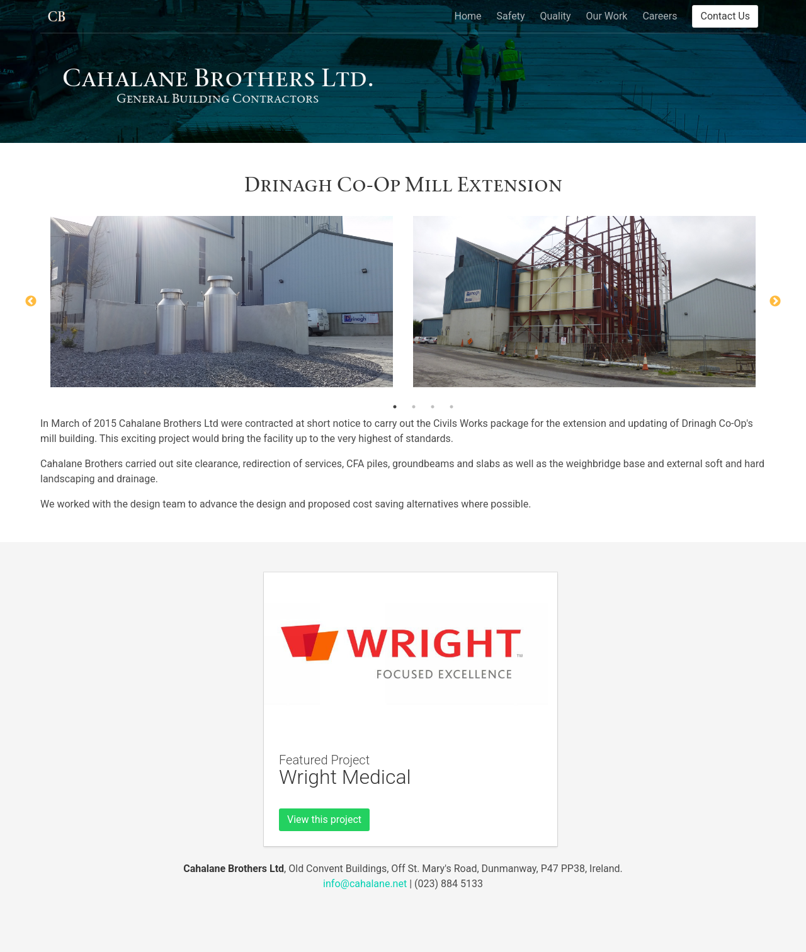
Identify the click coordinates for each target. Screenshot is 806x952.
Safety (511, 16)
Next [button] (775, 301)
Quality (555, 16)
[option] (221, 301)
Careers (659, 16)
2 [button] (413, 406)
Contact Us (725, 16)
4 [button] (451, 406)
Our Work (607, 16)
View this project (324, 819)
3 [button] (432, 406)
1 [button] (395, 406)
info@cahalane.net (365, 884)
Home (468, 16)
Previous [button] (31, 301)
